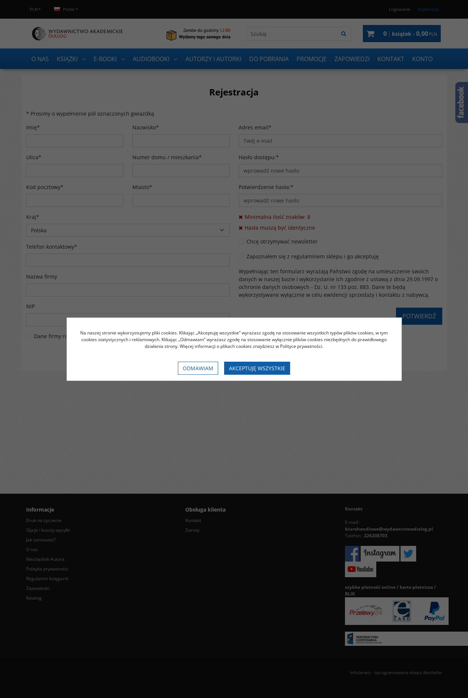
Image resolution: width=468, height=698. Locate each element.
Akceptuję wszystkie (257, 368)
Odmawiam (198, 368)
